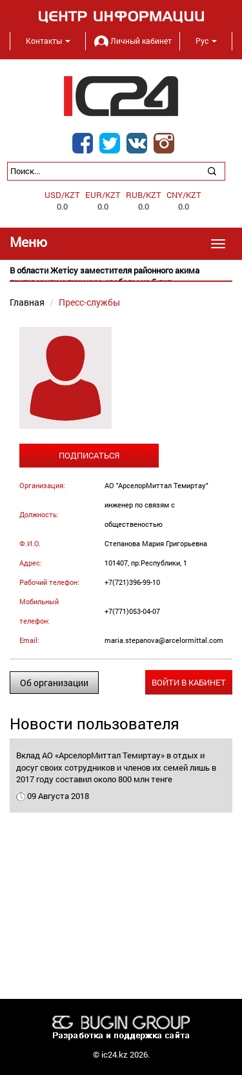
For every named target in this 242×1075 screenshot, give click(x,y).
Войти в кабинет (189, 682)
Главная (27, 302)
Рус (206, 40)
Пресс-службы (89, 302)
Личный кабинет (133, 40)
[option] (121, 276)
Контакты (48, 40)
